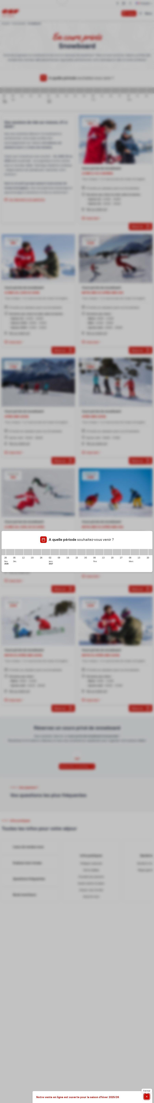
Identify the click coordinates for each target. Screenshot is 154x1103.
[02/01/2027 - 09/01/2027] (54, 552)
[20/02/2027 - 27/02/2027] (117, 552)
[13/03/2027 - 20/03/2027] (143, 552)
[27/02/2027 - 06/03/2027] (126, 552)
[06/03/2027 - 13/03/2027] (135, 552)
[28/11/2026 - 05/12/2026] (10, 552)
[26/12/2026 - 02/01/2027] (46, 552)
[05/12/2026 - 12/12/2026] (19, 552)
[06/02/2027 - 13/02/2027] (99, 552)
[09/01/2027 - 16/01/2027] (63, 552)
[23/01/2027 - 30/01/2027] (81, 552)
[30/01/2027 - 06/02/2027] (90, 552)
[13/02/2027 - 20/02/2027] (108, 552)
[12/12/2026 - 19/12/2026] (28, 552)
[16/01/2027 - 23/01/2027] (72, 552)
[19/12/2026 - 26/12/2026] (37, 552)
